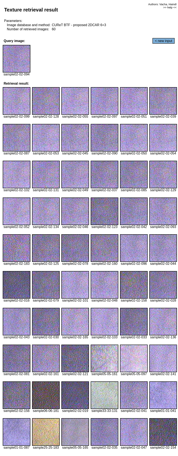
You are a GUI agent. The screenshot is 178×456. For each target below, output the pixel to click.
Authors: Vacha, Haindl (162, 4)
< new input (163, 41)
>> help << (170, 7)
